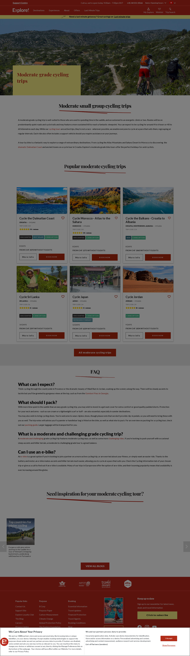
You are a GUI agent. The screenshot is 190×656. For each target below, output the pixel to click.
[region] (95, 641)
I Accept (168, 638)
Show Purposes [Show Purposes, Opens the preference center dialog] (169, 645)
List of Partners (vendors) (97, 644)
